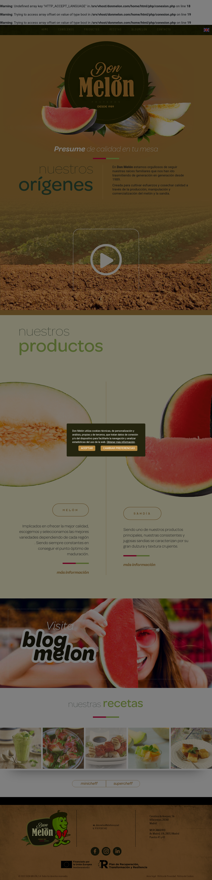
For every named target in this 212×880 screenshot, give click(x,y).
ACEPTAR (87, 448)
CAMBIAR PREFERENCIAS (119, 448)
